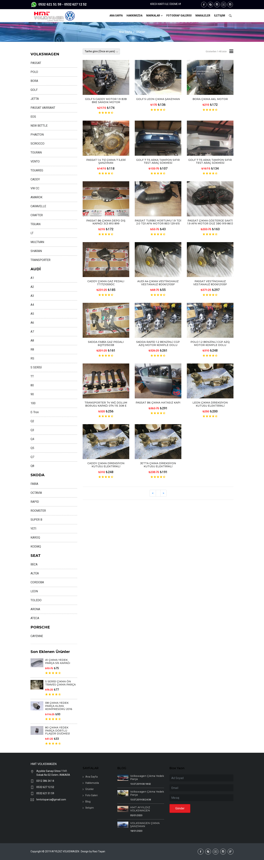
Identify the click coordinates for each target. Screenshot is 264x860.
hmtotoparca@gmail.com (51, 799)
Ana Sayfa (125, 32)
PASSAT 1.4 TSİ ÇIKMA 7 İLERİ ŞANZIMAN (106, 161)
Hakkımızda (92, 782)
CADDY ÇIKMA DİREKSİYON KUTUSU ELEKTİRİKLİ (106, 465)
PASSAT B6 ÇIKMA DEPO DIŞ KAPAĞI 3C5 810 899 (105, 222)
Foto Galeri (91, 795)
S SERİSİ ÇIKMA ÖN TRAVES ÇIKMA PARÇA (60, 683)
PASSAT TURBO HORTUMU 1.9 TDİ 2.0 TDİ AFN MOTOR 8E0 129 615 (158, 222)
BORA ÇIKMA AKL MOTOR (210, 99)
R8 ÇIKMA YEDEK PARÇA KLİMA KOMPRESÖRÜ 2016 (58, 706)
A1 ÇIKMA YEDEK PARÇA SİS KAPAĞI (57, 661)
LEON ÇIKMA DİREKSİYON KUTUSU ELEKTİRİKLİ (210, 404)
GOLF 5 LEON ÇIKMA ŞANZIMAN (158, 99)
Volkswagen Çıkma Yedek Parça (147, 777)
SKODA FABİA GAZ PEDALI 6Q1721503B (106, 343)
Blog (87, 801)
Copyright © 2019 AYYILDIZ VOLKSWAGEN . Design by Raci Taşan (68, 851)
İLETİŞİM (219, 15)
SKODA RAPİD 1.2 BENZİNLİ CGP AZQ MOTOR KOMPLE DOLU (158, 343)
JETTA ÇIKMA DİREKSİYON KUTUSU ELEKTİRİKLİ (158, 465)
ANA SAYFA (116, 15)
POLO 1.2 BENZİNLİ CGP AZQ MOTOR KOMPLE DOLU (210, 343)
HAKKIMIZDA (134, 15)
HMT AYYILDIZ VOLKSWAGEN (140, 809)
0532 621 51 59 (45, 793)
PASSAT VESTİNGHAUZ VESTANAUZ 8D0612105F (210, 283)
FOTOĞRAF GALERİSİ (179, 15)
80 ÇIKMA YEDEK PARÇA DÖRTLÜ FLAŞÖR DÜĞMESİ (57, 730)
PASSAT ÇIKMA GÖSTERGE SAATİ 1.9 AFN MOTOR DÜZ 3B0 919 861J (210, 222)
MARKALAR (153, 15)
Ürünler (140, 32)
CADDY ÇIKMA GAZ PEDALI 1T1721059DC (105, 283)
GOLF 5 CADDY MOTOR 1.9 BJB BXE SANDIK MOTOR (106, 100)
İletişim (89, 807)
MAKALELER (202, 15)
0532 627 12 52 (45, 787)
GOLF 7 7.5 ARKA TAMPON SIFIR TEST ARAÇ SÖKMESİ (158, 161)
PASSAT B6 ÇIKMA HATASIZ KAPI (158, 402)
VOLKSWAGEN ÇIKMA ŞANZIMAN (145, 824)
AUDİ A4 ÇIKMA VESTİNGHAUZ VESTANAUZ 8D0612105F (158, 283)
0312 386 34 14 (45, 780)
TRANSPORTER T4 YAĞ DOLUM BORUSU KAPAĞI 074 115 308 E (105, 404)
